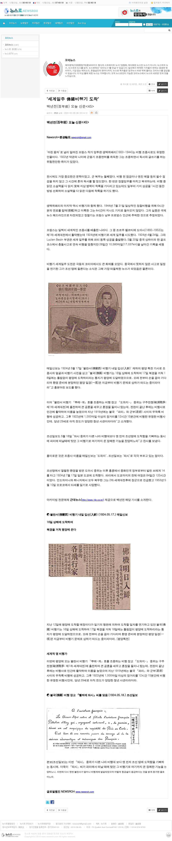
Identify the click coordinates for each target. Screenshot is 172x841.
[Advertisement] (20, 78)
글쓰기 (162, 84)
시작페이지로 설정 (140, 2)
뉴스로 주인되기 (26, 824)
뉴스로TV (9, 53)
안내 (152, 84)
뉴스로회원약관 (44, 824)
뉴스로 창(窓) (11, 49)
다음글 (62, 90)
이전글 (50, 90)
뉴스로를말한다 (8, 824)
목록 (152, 90)
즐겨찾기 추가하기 (162, 2)
